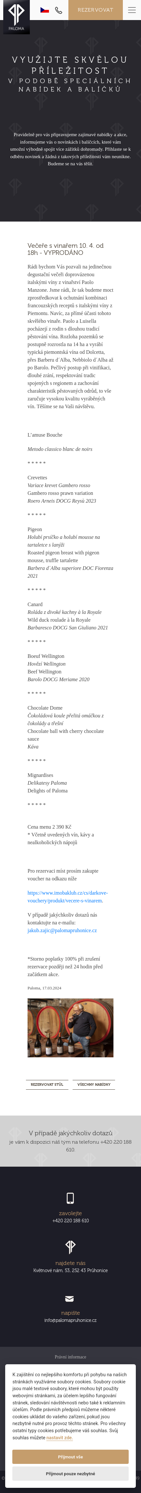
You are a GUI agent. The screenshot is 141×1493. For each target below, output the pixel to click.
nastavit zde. (59, 1438)
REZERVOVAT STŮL (47, 1085)
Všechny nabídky (94, 1085)
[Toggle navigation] (132, 10)
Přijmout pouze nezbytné (70, 1473)
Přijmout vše (70, 1456)
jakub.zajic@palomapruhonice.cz (62, 930)
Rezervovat (96, 10)
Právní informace (70, 1357)
